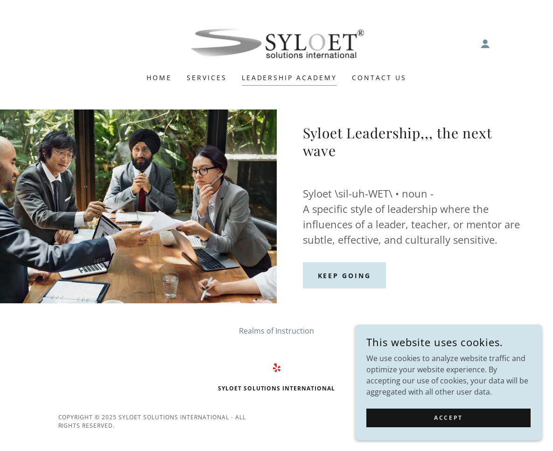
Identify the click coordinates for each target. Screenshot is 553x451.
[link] (276, 43)
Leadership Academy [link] (289, 77)
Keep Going (344, 275)
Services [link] (207, 77)
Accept (448, 418)
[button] (485, 43)
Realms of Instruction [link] (276, 331)
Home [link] (159, 77)
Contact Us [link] (379, 77)
